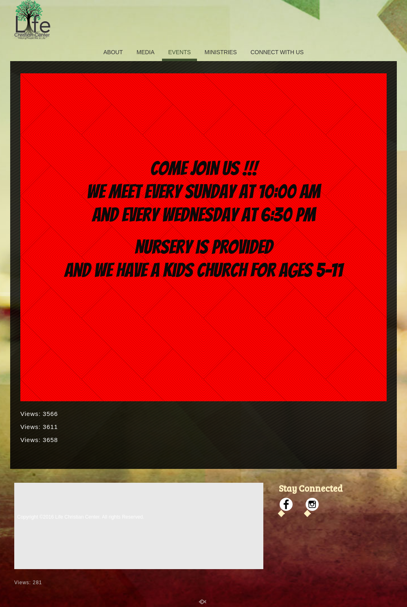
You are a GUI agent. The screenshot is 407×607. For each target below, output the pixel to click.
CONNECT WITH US (277, 52)
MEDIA (146, 52)
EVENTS (179, 52)
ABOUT (113, 52)
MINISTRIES (221, 52)
